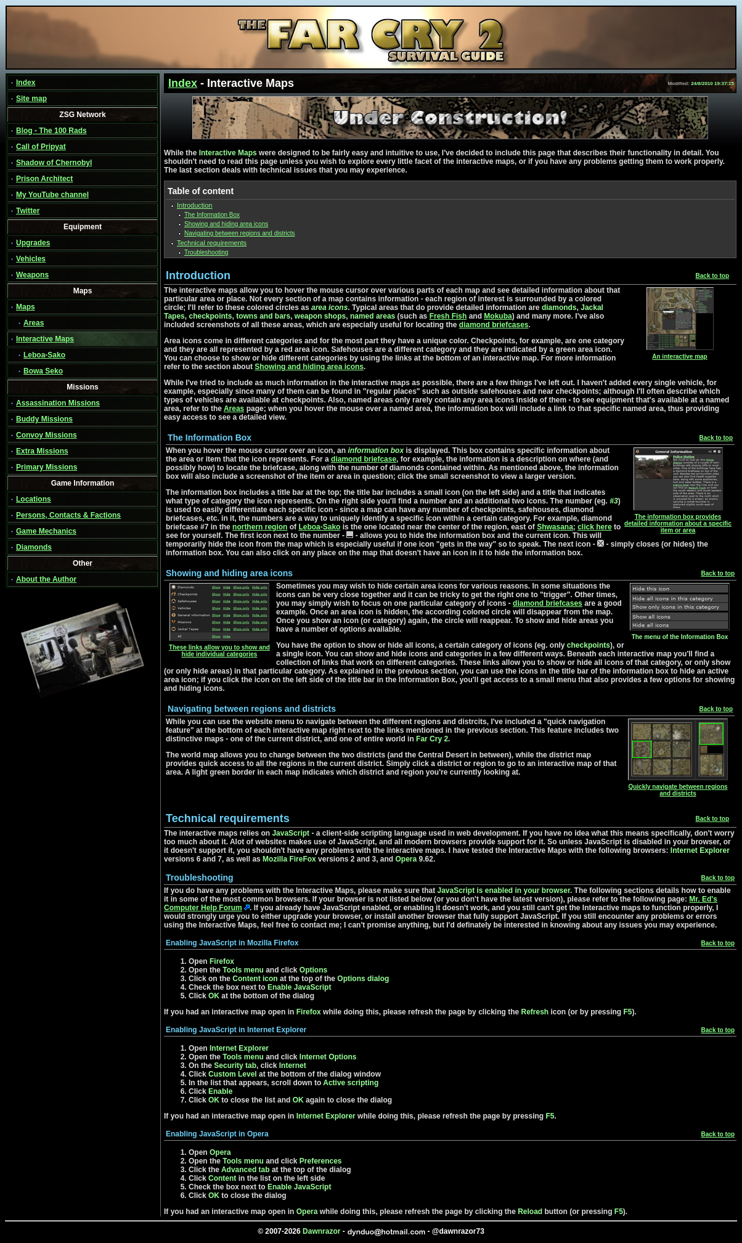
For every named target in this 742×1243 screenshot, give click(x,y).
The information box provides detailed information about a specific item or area (678, 521)
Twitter (27, 210)
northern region (259, 527)
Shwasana (555, 527)
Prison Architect (44, 178)
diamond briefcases (494, 324)
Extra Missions (42, 451)
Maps (25, 307)
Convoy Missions (46, 435)
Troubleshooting (206, 252)
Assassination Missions (58, 403)
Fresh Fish (448, 316)
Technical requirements (212, 243)
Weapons (32, 275)
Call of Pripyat (41, 146)
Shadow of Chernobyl (54, 162)
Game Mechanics (46, 531)
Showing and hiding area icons (226, 224)
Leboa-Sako (44, 355)
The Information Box (212, 214)
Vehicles (31, 259)
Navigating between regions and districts (239, 233)
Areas (33, 323)
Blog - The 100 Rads (51, 130)
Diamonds (34, 547)
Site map (31, 98)
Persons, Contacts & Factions (68, 515)
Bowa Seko (43, 371)
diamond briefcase (363, 459)
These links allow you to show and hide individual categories (219, 648)
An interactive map (680, 354)
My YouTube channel (52, 194)
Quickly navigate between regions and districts (678, 787)
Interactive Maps (45, 339)
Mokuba (498, 316)
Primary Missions (46, 467)
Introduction (194, 205)
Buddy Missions (44, 419)
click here (594, 527)
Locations (33, 499)
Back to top (712, 275)
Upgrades (33, 242)
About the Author (46, 579)
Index (25, 82)
